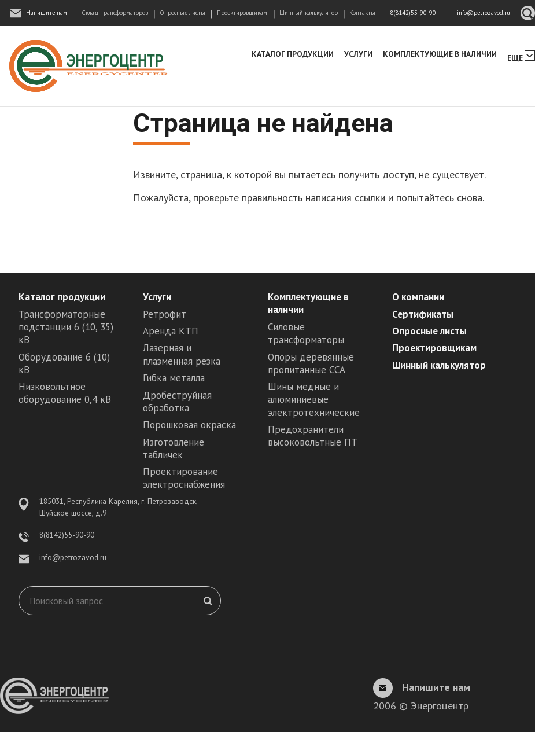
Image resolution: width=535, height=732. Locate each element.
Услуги (358, 54)
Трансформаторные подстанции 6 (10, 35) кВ (66, 327)
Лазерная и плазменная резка (181, 354)
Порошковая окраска (189, 424)
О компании (418, 296)
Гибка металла (174, 377)
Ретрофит (164, 314)
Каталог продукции (293, 54)
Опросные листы (182, 13)
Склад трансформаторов (115, 13)
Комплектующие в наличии (440, 54)
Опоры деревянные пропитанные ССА (311, 363)
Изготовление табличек (173, 448)
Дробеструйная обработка (177, 401)
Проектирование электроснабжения (184, 478)
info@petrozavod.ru (72, 557)
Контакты (362, 13)
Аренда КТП (170, 331)
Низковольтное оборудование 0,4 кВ (65, 393)
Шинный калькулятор (308, 13)
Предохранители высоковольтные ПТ (312, 435)
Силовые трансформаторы (306, 333)
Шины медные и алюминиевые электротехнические (314, 399)
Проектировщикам (242, 13)
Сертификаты (422, 314)
